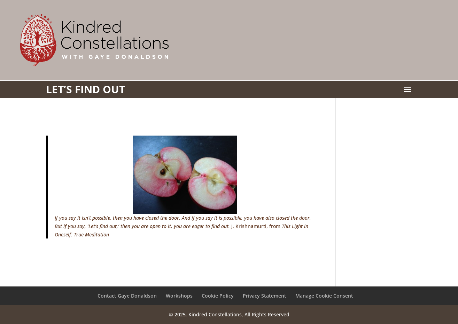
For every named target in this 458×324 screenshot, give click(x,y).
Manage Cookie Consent (324, 295)
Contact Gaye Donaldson (127, 295)
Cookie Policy (218, 295)
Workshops (179, 295)
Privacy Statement (264, 295)
